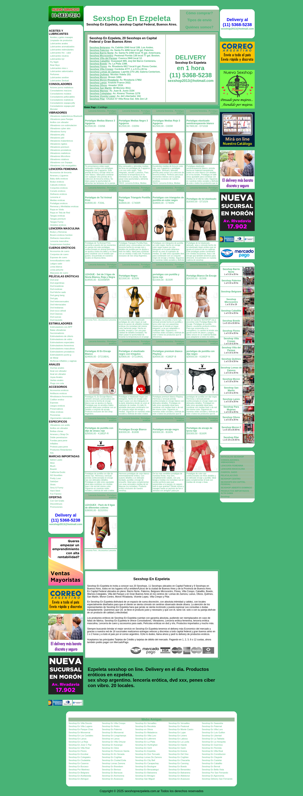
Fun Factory (55, 494)
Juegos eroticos (57, 406)
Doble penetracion (58, 437)
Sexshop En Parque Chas (81, 729)
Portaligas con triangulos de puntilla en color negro (168, 199)
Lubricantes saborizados (61, 71)
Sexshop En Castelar (212, 760)
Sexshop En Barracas (112, 772)
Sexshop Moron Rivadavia (103, 80)
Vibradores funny (58, 131)
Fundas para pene (58, 440)
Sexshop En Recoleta (145, 726)
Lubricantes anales (59, 43)
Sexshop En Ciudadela (79, 760)
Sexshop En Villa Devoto (80, 723)
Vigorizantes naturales (60, 418)
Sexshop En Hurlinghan (146, 745)
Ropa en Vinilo (57, 209)
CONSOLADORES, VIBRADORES (230, 461)
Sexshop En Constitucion (214, 754)
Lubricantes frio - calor (60, 53)
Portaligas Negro (128, 275)
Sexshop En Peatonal (179, 726)
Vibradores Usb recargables (63, 165)
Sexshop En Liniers (178, 735)
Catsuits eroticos (58, 185)
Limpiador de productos (61, 40)
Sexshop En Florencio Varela (115, 751)
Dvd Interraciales (58, 304)
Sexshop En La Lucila (179, 742)
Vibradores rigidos (58, 144)
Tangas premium (58, 219)
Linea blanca (56, 267)
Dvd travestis (56, 320)
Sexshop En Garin (177, 748)
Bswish (53, 469)
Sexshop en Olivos (144, 729)
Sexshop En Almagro (145, 776)
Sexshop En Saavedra (212, 723)
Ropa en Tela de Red (60, 212)
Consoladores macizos (60, 90)
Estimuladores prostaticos (62, 351)
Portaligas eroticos (59, 203)
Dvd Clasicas (56, 314)
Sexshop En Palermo (112, 729)
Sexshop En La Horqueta (214, 742)
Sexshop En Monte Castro (181, 729)
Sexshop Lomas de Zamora (104, 71)
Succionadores (57, 333)
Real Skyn (55, 65)
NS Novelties (56, 475)
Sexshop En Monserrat (79, 732)
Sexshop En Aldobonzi (179, 776)
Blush (52, 466)
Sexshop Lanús (98, 82)
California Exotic (57, 472)
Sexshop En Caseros (79, 763)
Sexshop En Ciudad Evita (114, 760)
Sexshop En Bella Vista (213, 769)
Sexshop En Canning (178, 763)
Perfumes (54, 74)
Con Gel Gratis (57, 501)
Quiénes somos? (199, 27)
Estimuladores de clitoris (61, 336)
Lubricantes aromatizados (62, 46)
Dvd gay (54, 298)
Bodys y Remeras (58, 232)
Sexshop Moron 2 (231, 427)
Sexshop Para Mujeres (231, 408)
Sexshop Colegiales (100, 93)
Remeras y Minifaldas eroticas (64, 206)
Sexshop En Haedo (178, 745)
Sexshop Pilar (97, 99)
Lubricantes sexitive (59, 77)
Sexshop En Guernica (212, 745)
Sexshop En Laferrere (145, 738)
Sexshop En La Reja (78, 742)
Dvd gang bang (57, 295)
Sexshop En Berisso (111, 769)
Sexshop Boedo (98, 63)
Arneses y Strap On (59, 434)
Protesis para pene (59, 447)
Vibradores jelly (57, 134)
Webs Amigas (151, 719)
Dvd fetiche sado (58, 292)
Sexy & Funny (56, 487)
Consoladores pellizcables (62, 97)
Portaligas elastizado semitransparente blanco (200, 122)
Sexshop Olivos (98, 85)
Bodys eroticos (57, 182)
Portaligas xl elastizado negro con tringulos (132, 352)
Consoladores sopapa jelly (62, 103)
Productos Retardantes (61, 450)
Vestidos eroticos (58, 225)
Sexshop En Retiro (111, 726)
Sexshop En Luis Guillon (213, 732)
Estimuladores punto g (60, 355)
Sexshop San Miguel (145, 779)
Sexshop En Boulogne (145, 766)
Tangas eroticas (57, 216)
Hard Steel (55, 491)
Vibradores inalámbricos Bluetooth (66, 116)
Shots (52, 484)
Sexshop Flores (98, 66)
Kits (52, 453)
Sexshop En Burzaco (79, 766)
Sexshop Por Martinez (79, 769)
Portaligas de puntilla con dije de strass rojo (99, 429)
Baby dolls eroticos (59, 178)
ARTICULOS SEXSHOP (232, 457)
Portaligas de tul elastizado (201, 199)
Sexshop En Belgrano (79, 772)
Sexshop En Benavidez (180, 769)
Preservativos (56, 409)
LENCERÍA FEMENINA (232, 465)
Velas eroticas (56, 412)
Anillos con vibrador (59, 122)
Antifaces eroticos (58, 393)
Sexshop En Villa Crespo (113, 723)
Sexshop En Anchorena (113, 776)
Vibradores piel (57, 138)
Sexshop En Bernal (211, 766)
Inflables (54, 443)
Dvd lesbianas (56, 307)
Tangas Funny (56, 222)
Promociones (56, 507)
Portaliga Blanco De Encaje (201, 275)
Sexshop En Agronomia (213, 776)
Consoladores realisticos (61, 100)
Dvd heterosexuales (59, 301)
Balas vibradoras (58, 330)
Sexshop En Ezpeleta (132, 18)
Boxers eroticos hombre (61, 235)
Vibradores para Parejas (61, 119)
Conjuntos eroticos (59, 188)
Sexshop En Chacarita (179, 760)
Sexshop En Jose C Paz (80, 745)
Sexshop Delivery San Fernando (217, 779)
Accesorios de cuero (59, 251)
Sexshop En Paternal (212, 726)
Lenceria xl (55, 197)
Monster (54, 109)
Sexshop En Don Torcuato (147, 754)
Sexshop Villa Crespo (101, 69)
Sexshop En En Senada (113, 754)
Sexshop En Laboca (178, 738)
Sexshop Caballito (99, 61)
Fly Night (54, 62)
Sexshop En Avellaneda (80, 776)
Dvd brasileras (57, 286)
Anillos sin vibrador (59, 428)
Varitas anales (56, 380)
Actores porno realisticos (61, 87)
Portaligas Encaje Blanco (132, 429)
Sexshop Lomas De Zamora (148, 757)
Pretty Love (55, 478)
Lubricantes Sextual (59, 80)
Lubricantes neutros (59, 56)
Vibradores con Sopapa (61, 162)
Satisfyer (54, 481)
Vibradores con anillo (60, 425)
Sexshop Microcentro (101, 55)
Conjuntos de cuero (59, 254)
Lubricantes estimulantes (62, 49)
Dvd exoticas (56, 289)
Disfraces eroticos (58, 194)
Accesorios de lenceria (60, 172)
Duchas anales (57, 368)
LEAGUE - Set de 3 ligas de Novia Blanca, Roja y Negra (100, 275)
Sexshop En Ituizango (112, 745)
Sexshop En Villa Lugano (80, 726)
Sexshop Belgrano (99, 47)
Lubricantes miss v (59, 68)
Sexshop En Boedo (178, 766)
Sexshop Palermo (99, 50)
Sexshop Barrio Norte (101, 53)
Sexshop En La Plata (145, 742)
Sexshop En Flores (78, 751)
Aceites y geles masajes (61, 37)
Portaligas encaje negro (166, 429)
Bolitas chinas (56, 431)
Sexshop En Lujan (177, 732)
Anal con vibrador (58, 371)
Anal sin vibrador (58, 374)
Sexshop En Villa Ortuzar (114, 742)
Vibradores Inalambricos (61, 141)
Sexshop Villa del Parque (103, 58)
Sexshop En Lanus (77, 738)
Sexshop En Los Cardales (81, 735)
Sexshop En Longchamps (114, 735)
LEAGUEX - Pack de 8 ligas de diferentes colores (100, 506)
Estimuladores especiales (62, 342)
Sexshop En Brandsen (112, 766)
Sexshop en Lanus (110, 738)
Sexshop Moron (98, 77)
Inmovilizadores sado (60, 260)
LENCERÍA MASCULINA (233, 469)
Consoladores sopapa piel (62, 106)
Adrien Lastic (56, 460)
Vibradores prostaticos (60, 150)
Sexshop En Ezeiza (178, 751)
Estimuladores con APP (61, 327)
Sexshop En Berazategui (147, 769)
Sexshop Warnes (98, 90)
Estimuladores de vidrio (61, 339)
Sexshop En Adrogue (79, 779)
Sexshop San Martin (100, 88)
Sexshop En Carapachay (147, 763)
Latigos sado (56, 263)
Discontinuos (56, 504)
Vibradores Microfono (60, 156)
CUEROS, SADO (229, 472)
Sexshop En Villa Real (79, 748)
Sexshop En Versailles (145, 723)
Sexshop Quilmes (99, 74)
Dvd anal (54, 280)
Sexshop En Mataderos (146, 732)
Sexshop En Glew (110, 748)
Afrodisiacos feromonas (61, 396)
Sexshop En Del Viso (178, 754)
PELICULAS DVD (229, 475)
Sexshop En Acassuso (112, 779)
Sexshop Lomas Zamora (113, 763)
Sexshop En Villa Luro (212, 729)
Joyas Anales (56, 377)
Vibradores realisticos (60, 153)
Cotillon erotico (57, 399)
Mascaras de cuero (59, 273)
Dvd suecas (55, 317)
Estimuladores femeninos (62, 345)
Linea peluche (56, 270)
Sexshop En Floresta (212, 748)
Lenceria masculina (59, 241)
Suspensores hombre (60, 244)
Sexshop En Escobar (79, 754)
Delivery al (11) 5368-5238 (65, 518)
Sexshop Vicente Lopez (102, 96)
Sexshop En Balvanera (146, 772)
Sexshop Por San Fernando (215, 772)
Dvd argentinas (57, 283)
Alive (52, 463)
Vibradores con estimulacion (63, 125)
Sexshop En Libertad (212, 735)
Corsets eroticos (57, 191)
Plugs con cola (57, 383)
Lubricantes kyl (57, 59)
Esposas (54, 402)
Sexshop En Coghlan (112, 757)
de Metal (54, 358)
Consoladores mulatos (60, 93)
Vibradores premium (59, 147)
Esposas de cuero (58, 257)
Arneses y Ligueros (59, 175)
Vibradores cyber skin (60, 128)
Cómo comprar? (199, 13)
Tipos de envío (199, 20)
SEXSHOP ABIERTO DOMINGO (236, 487)
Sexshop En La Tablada (213, 738)
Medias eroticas (57, 200)
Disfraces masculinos (60, 238)
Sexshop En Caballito (212, 763)
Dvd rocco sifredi (58, 311)
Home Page (90, 107)
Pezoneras (55, 415)
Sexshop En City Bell (145, 760)
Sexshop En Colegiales (80, 757)
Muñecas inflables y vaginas (63, 361)
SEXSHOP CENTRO (231, 479)
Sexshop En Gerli (143, 748)
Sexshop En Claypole (212, 757)
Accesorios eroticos (59, 390)
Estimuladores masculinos (62, 348)
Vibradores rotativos (59, 159)
